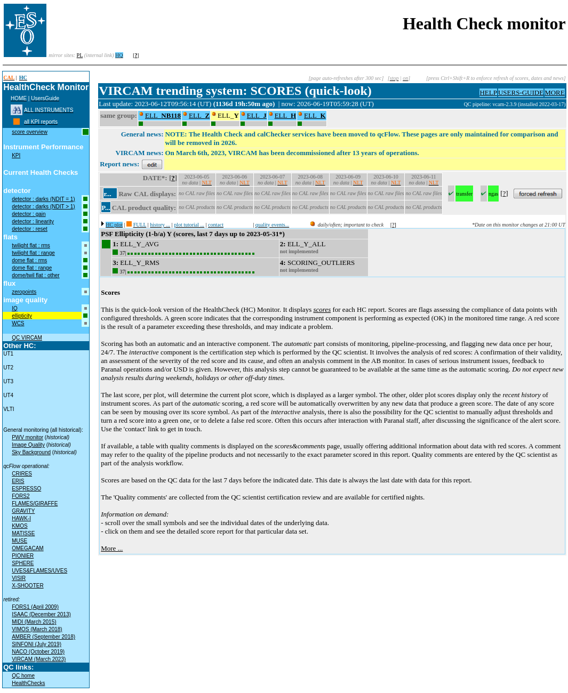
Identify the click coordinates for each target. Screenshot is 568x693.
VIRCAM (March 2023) (39, 659)
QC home (23, 676)
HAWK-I (21, 518)
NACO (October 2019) (38, 652)
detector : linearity (33, 221)
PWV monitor (27, 437)
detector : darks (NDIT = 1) (43, 199)
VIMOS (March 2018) (37, 629)
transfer (464, 194)
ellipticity (22, 316)
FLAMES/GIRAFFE (35, 503)
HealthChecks (28, 683)
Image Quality (28, 445)
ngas (493, 194)
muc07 (456, 104)
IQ (15, 308)
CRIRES (22, 474)
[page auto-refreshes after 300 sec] (345, 78)
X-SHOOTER (27, 586)
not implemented (299, 251)
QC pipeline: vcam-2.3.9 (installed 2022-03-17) (515, 104)
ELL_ (163, 115)
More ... (112, 548)
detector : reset (29, 229)
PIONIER (23, 556)
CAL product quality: (144, 208)
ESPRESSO (26, 488)
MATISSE (23, 533)
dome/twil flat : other (35, 275)
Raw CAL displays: (147, 194)
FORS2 (20, 496)
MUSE (19, 541)
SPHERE (23, 563)
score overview (29, 132)
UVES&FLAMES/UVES (39, 571)
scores (322, 309)
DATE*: (155, 178)
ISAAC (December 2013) (41, 614)
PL (80, 55)
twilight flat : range (33, 253)
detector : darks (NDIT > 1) (43, 206)
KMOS (19, 526)
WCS (18, 323)
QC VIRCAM (27, 338)
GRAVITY (23, 511)
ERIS (18, 481)
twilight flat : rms (31, 245)
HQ (119, 55)
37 (122, 253)
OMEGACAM (27, 548)
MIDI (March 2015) (34, 622)
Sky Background (31, 452)
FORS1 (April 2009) (35, 607)
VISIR (19, 578)
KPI (16, 155)
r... (107, 194)
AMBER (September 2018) (43, 637)
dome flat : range (32, 268)
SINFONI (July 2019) (36, 644)
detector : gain (28, 214)
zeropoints (24, 292)
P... (105, 208)
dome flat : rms (29, 260)
